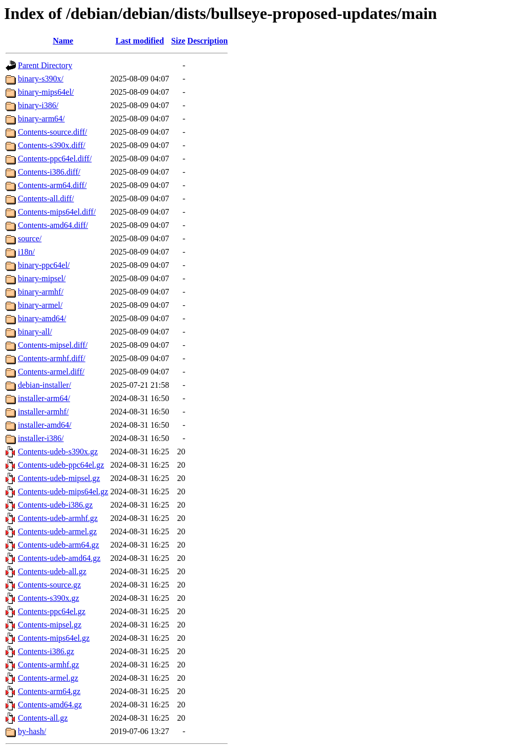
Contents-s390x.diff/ (51, 145)
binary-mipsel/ (42, 278)
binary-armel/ (40, 305)
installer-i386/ (40, 438)
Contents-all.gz (43, 718)
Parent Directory (45, 65)
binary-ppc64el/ (44, 265)
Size (178, 40)
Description (207, 40)
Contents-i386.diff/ (49, 171)
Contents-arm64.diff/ (52, 185)
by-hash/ (32, 731)
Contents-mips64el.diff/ (57, 211)
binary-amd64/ (42, 318)
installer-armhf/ (43, 411)
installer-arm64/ (44, 398)
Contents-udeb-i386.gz (55, 504)
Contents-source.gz (49, 584)
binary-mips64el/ (46, 92)
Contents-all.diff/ (46, 198)
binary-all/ (35, 331)
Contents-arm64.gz (49, 691)
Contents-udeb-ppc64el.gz (61, 464)
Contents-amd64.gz (50, 704)
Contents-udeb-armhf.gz (58, 518)
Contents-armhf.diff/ (51, 358)
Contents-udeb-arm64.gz (58, 544)
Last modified (140, 40)
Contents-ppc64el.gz (51, 611)
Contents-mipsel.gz (49, 624)
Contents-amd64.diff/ (53, 225)
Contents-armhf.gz (48, 664)
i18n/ (26, 251)
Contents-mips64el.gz (54, 638)
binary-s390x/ (40, 78)
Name (63, 40)
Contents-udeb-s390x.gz (58, 451)
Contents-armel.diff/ (51, 371)
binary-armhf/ (40, 291)
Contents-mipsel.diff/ (53, 345)
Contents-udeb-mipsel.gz (59, 478)
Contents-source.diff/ (52, 132)
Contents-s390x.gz (48, 598)
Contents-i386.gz (46, 651)
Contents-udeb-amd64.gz (59, 558)
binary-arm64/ (41, 118)
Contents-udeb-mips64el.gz (63, 491)
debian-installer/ (44, 385)
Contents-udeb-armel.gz (57, 531)
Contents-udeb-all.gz (52, 571)
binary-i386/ (38, 105)
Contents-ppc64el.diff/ (55, 158)
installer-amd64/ (45, 425)
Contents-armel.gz (48, 678)
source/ (29, 238)
